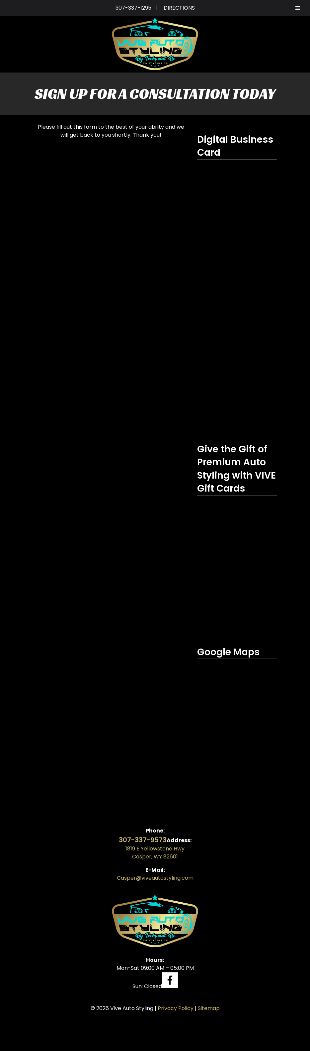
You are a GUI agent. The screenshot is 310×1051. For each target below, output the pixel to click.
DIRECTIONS (179, 8)
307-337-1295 (133, 8)
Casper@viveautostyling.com (155, 878)
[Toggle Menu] (298, 8)
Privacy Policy (176, 1008)
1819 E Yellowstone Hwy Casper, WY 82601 (155, 852)
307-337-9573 (143, 839)
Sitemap (209, 1008)
